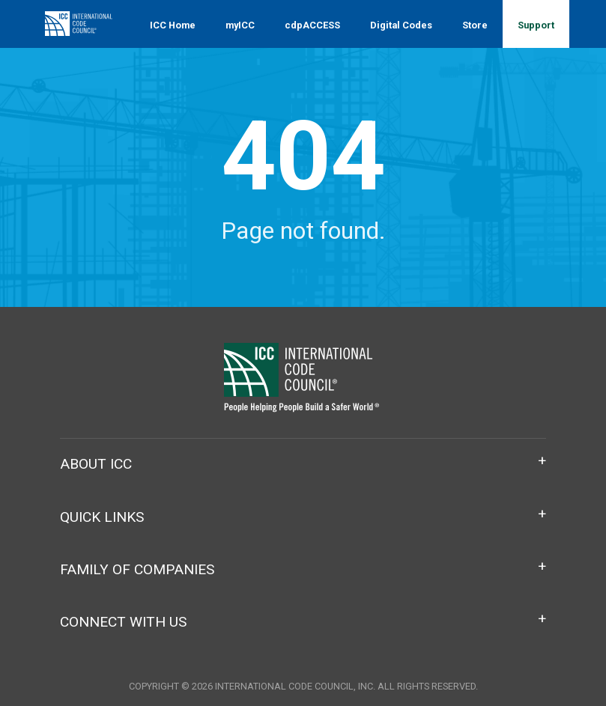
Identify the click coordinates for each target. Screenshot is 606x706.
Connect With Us (123, 621)
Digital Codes (401, 25)
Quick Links (102, 517)
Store (475, 25)
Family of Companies (137, 569)
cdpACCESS (312, 25)
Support (536, 25)
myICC (240, 25)
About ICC (96, 463)
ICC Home (173, 25)
